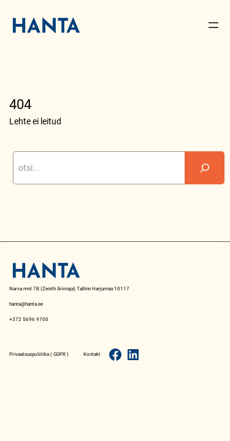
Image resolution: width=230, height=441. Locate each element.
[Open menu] (213, 25)
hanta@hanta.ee (26, 304)
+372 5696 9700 (28, 319)
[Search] (205, 168)
